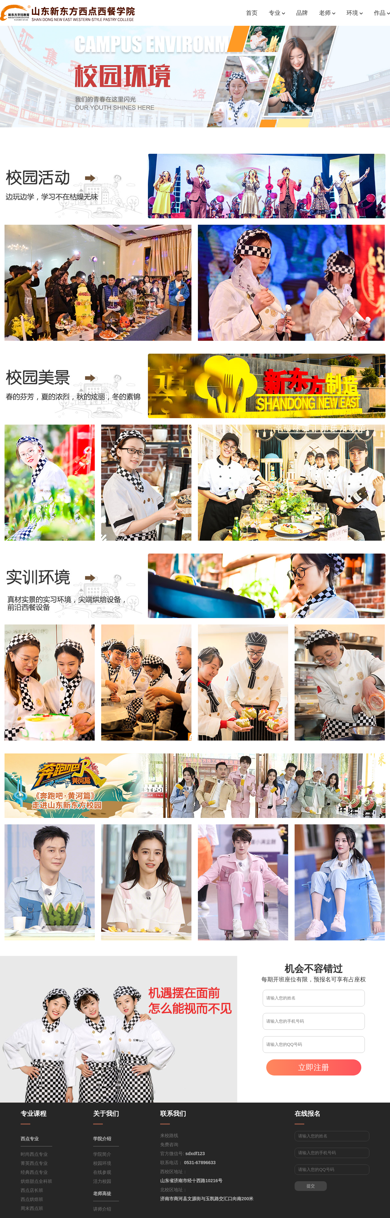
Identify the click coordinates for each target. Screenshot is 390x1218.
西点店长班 (32, 1190)
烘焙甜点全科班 (36, 1181)
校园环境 (102, 1163)
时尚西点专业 (34, 1154)
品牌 (302, 13)
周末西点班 (32, 1208)
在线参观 (102, 1172)
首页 (252, 13)
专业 (277, 13)
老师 (327, 13)
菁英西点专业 (34, 1163)
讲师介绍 (102, 1209)
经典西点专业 (34, 1172)
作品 (382, 13)
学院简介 (102, 1154)
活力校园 (102, 1181)
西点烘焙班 (32, 1199)
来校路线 (169, 1135)
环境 (354, 13)
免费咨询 (169, 1144)
